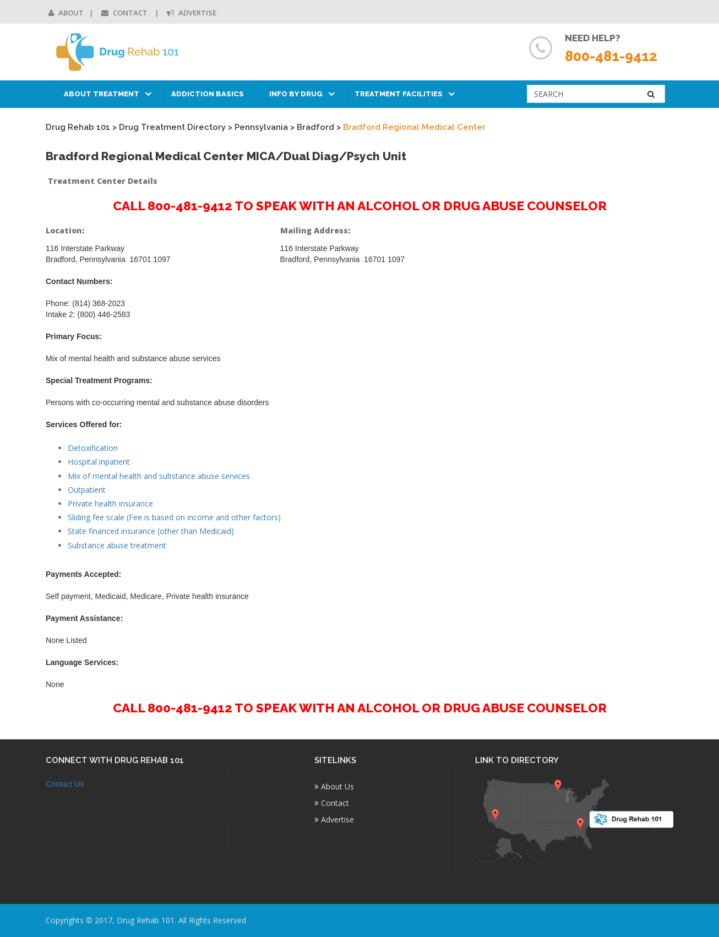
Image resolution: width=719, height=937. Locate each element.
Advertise (191, 13)
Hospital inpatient (99, 461)
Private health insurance (110, 503)
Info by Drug (296, 94)
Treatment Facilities (399, 94)
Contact (125, 13)
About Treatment (101, 94)
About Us (334, 786)
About (66, 13)
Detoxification (93, 448)
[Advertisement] (601, 389)
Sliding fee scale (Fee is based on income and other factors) (174, 517)
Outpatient (87, 489)
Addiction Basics (207, 94)
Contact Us (65, 784)
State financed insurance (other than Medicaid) (151, 531)
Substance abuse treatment (117, 545)
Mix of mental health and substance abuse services (159, 476)
